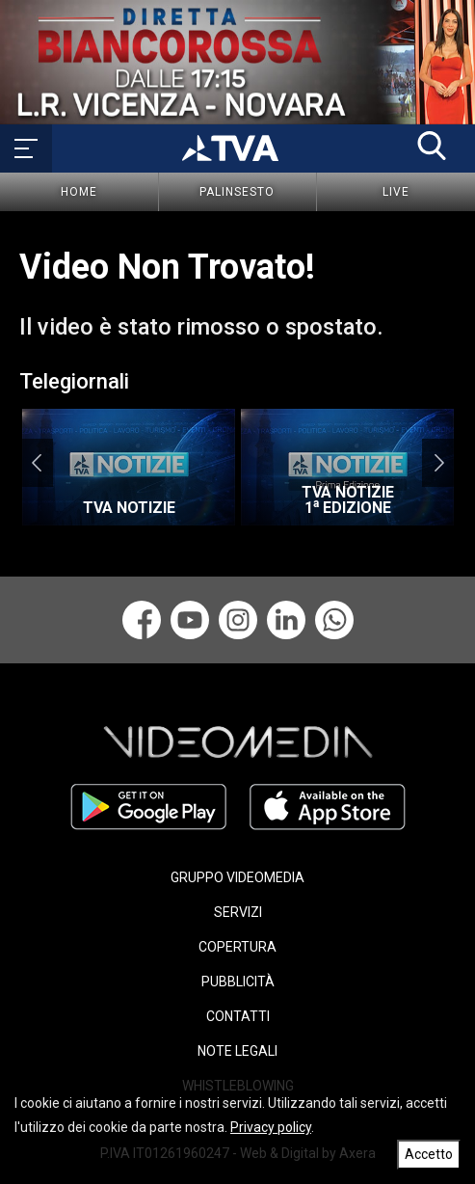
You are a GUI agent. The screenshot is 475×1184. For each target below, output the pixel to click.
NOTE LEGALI (237, 1051)
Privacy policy (270, 1127)
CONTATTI (238, 1016)
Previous (36, 463)
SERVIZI (238, 912)
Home (79, 192)
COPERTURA (237, 947)
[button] (431, 145)
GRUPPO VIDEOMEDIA (237, 877)
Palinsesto (237, 192)
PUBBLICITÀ (238, 981)
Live (396, 192)
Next (439, 463)
